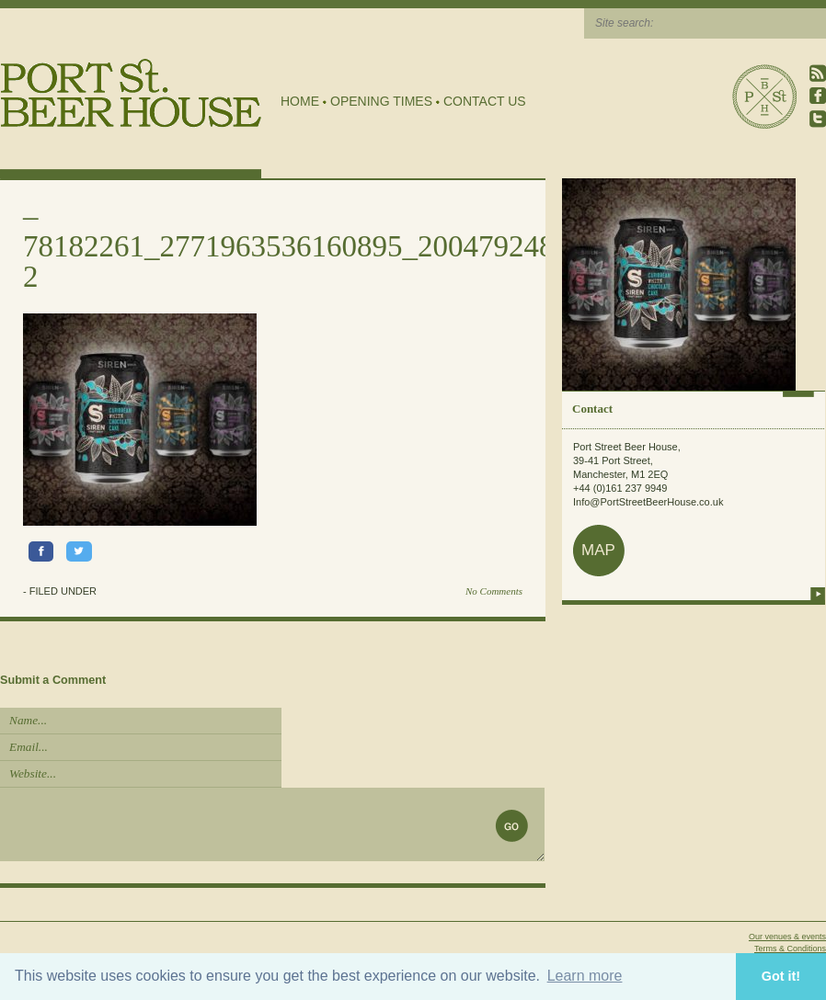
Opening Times (381, 101)
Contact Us (484, 101)
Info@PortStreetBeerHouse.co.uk (648, 501)
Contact (592, 408)
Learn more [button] (585, 975)
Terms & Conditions (790, 948)
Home (300, 101)
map (598, 550)
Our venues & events (787, 936)
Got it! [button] (781, 976)
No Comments (493, 591)
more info (817, 593)
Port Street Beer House (764, 96)
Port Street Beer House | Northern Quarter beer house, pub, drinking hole (131, 93)
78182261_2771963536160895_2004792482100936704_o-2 (385, 261)
